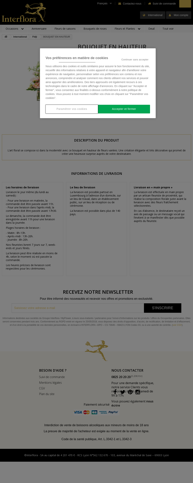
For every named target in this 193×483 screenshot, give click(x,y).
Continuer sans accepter (135, 59)
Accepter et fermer (124, 108)
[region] (98, 83)
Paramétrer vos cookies (72, 108)
